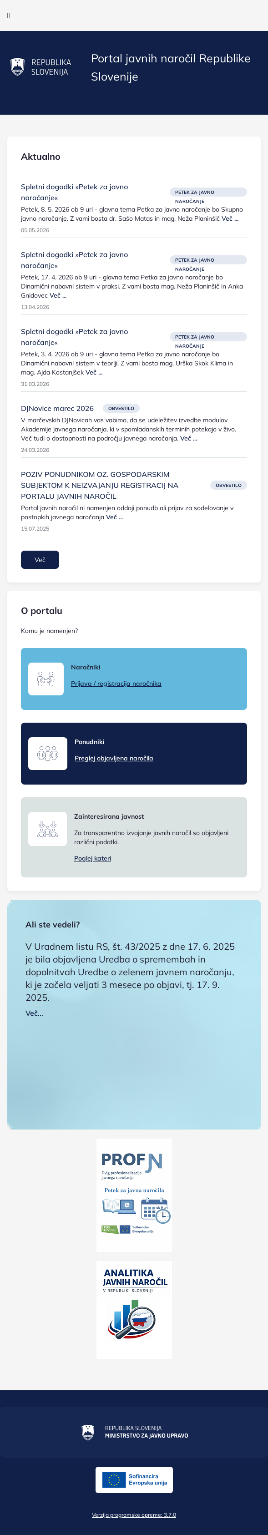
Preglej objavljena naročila (114, 758)
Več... (34, 1013)
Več (40, 560)
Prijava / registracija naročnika (116, 683)
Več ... (230, 218)
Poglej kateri (92, 858)
